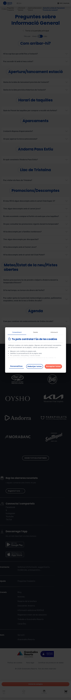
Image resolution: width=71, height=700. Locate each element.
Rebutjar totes (35, 366)
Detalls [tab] (35, 332)
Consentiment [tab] (17, 332)
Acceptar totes (53, 366)
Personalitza (16, 366)
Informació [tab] (54, 332)
